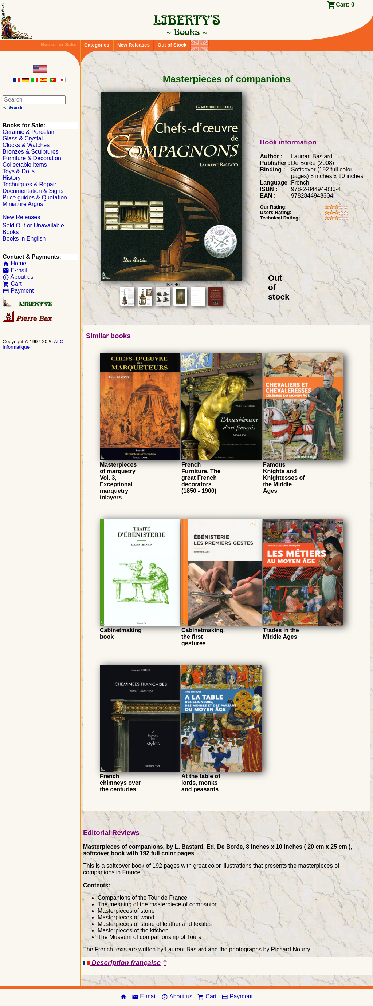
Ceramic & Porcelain (29, 132)
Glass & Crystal (23, 138)
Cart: (345, 4)
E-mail (15, 270)
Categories (96, 45)
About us (18, 277)
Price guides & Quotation (35, 197)
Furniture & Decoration (32, 158)
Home (14, 263)
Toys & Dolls (19, 171)
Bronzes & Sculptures (31, 151)
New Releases (133, 45)
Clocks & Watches (26, 145)
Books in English (24, 238)
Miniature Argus (23, 204)
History (12, 178)
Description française (126, 963)
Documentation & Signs (33, 191)
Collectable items (25, 165)
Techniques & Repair (29, 184)
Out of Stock (172, 45)
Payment (18, 291)
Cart (12, 284)
